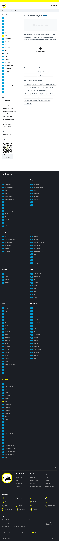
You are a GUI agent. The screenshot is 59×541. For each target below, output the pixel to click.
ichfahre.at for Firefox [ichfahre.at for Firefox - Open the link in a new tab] (19, 519)
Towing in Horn (45, 72)
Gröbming (5, 193)
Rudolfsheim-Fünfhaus (8, 364)
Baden (4, 24)
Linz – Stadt (34, 326)
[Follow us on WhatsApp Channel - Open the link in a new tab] (51, 506)
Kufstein (33, 285)
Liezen (5, 208)
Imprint (46, 477)
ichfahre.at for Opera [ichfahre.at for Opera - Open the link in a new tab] (6, 523)
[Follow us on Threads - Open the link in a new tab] (36, 498)
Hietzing (5, 329)
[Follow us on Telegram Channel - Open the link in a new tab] (8, 509)
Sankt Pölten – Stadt (7, 65)
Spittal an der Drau (35, 248)
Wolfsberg (34, 263)
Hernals (5, 326)
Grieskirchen (34, 320)
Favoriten (5, 320)
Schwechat (5, 74)
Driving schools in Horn (7, 122)
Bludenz (5, 277)
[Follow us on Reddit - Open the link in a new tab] (36, 502)
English (32, 533)
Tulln (4, 77)
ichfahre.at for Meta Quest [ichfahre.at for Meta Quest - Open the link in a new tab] (19, 526)
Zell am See (6, 251)
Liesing (5, 343)
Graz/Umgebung (7, 196)
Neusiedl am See (35, 199)
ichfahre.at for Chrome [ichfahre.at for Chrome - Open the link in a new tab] (6, 519)
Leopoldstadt (6, 340)
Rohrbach (34, 338)
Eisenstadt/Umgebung (36, 187)
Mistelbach (5, 59)
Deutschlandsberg (7, 187)
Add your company (34, 480)
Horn (12, 10)
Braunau (33, 308)
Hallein (5, 236)
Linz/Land (34, 329)
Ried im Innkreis (35, 335)
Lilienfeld (5, 50)
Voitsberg (5, 223)
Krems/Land (6, 44)
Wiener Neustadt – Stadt (8, 83)
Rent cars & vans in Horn (8, 108)
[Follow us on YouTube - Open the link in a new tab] (51, 498)
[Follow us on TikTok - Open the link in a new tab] (8, 502)
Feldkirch (5, 283)
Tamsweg (5, 248)
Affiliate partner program (35, 486)
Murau (5, 217)
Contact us (18, 486)
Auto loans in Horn (6, 105)
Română (24, 533)
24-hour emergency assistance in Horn (32, 72)
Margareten (6, 346)
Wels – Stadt (34, 355)
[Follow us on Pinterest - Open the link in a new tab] (8, 506)
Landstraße (6, 338)
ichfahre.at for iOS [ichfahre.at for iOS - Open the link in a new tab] (5, 526)
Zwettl (4, 92)
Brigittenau (6, 311)
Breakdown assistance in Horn (31, 75)
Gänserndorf (6, 30)
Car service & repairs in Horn (8, 114)
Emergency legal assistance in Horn (45, 75)
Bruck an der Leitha (7, 21)
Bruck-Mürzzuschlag (7, 184)
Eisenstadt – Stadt (35, 184)
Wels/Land (34, 358)
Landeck (33, 288)
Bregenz (5, 274)
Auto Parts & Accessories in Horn (9, 111)
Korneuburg (6, 42)
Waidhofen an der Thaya (8, 86)
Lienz (33, 291)
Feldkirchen (34, 236)
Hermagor (34, 239)
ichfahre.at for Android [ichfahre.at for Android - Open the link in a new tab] (32, 523)
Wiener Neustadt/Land (8, 80)
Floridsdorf (6, 323)
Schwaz (33, 297)
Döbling (5, 314)
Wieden (5, 373)
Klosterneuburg (6, 39)
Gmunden (34, 317)
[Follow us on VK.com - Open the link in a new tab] (36, 506)
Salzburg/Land (6, 245)
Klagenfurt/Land (35, 245)
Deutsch (36, 533)
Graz (4, 190)
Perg (32, 332)
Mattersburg (34, 196)
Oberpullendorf (35, 202)
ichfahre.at (7, 538)
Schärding (34, 340)
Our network (32, 483)
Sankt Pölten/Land (7, 68)
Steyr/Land (34, 343)
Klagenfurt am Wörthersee (37, 242)
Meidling (5, 352)
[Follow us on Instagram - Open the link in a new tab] (22, 498)
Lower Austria (7, 10)
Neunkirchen (6, 62)
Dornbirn (5, 280)
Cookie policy (47, 483)
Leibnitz (5, 202)
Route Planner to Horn (7, 134)
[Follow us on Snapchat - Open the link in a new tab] (51, 502)
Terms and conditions (49, 486)
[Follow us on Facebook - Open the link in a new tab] (8, 498)
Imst (32, 280)
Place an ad (32, 477)
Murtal (5, 214)
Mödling (5, 53)
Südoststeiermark (7, 220)
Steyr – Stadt (34, 346)
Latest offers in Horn (7, 100)
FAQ (17, 480)
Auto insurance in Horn (7, 116)
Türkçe (10, 533)
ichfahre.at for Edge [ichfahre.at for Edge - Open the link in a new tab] (31, 519)
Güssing (33, 190)
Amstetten (5, 18)
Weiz (4, 226)
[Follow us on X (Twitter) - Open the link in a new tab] (22, 502)
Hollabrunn (5, 33)
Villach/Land (34, 260)
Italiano (28, 533)
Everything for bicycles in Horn (9, 119)
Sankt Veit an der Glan (36, 251)
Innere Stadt (6, 332)
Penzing (5, 361)
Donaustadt (6, 317)
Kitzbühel (34, 283)
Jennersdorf (34, 193)
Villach (33, 254)
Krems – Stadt (6, 47)
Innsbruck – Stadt (35, 274)
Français (15, 533)
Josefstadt (5, 335)
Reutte (33, 294)
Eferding (33, 311)
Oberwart (33, 205)
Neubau (5, 355)
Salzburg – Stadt (7, 242)
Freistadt (33, 314)
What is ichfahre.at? (20, 477)
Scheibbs (5, 71)
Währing (5, 370)
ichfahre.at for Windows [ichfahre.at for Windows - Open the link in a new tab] (19, 523)
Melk (4, 56)
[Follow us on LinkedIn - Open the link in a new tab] (22, 506)
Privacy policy (47, 480)
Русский (6, 533)
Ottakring (5, 358)
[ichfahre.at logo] (4, 6)
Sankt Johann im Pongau (8, 239)
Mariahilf (5, 349)
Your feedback (19, 483)
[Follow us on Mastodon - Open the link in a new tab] (36, 509)
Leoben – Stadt (6, 205)
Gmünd (5, 27)
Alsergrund (6, 308)
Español (19, 533)
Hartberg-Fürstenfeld (8, 199)
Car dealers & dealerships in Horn (9, 103)
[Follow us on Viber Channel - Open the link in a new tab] (22, 509)
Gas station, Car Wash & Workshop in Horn (7, 125)
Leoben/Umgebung (7, 211)
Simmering (5, 367)
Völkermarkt (34, 257)
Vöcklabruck (34, 352)
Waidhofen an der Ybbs (8, 89)
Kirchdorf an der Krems (36, 323)
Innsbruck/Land (35, 277)
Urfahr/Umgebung (35, 349)
